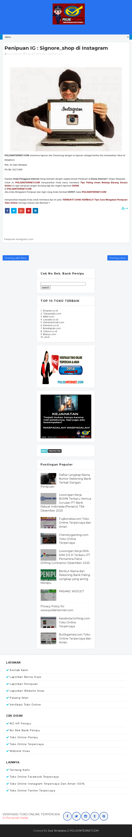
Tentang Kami (20, 770)
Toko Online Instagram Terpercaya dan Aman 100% (47, 783)
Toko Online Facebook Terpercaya (34, 776)
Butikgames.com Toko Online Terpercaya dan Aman (75, 638)
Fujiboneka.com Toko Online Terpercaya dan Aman (75, 522)
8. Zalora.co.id (49, 331)
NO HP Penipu (20, 723)
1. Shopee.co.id (49, 310)
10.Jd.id (45, 337)
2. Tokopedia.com (51, 313)
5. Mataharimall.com (52, 322)
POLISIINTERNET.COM (19, 188)
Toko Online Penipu (24, 737)
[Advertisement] (67, 225)
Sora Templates (57, 830)
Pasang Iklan (19, 697)
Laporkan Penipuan (24, 684)
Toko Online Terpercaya (27, 744)
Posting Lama (118, 257)
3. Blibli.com (47, 316)
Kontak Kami (19, 670)
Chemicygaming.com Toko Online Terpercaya (73, 538)
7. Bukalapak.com (51, 328)
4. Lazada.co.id (49, 319)
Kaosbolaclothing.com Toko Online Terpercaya (74, 622)
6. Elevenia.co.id (50, 325)
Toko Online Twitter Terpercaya (32, 790)
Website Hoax (20, 751)
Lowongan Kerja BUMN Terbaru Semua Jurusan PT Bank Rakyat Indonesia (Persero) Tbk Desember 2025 (66, 502)
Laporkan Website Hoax (27, 690)
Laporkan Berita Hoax (25, 677)
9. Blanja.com (48, 334)
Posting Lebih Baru (16, 257)
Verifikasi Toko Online (25, 704)
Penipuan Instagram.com (49, 53)
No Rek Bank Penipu (25, 730)
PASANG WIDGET (71, 591)
